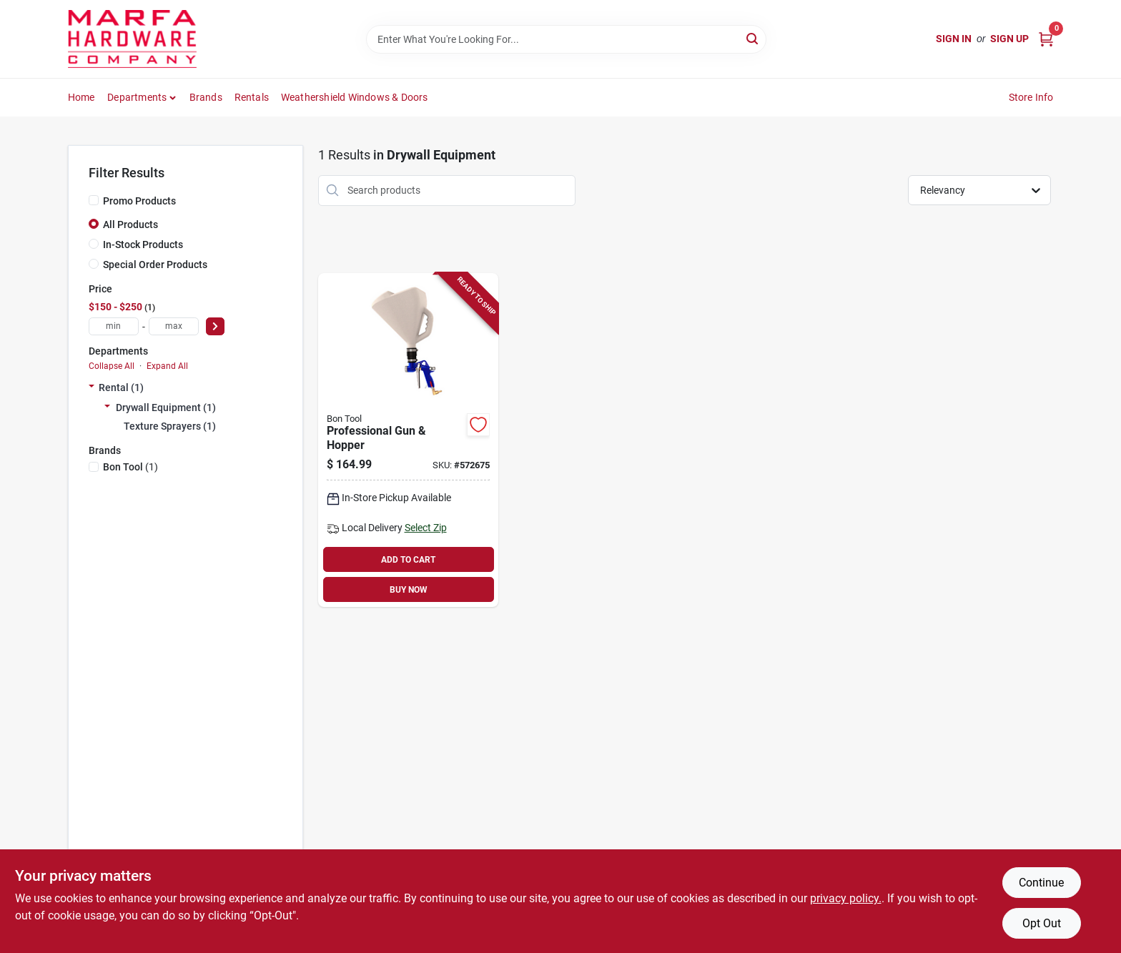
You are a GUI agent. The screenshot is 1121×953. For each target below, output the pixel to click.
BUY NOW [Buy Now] (409, 590)
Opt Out (1041, 923)
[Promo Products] (94, 200)
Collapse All (111, 366)
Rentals (251, 97)
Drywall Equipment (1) (166, 407)
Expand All (167, 366)
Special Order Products (155, 264)
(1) (130, 467)
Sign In (954, 38)
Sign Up (1009, 38)
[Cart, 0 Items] (1046, 38)
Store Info (1031, 97)
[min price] (114, 326)
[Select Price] (215, 326)
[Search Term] (566, 39)
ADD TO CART (408, 560)
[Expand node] (91, 387)
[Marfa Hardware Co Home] (132, 39)
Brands (205, 97)
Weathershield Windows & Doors (354, 97)
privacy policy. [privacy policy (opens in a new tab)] (846, 898)
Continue (1041, 882)
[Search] (753, 38)
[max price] (174, 326)
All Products (130, 224)
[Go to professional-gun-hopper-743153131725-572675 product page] (408, 440)
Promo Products (139, 200)
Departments (137, 97)
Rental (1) (121, 387)
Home (81, 97)
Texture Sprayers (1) (170, 426)
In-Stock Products (143, 244)
